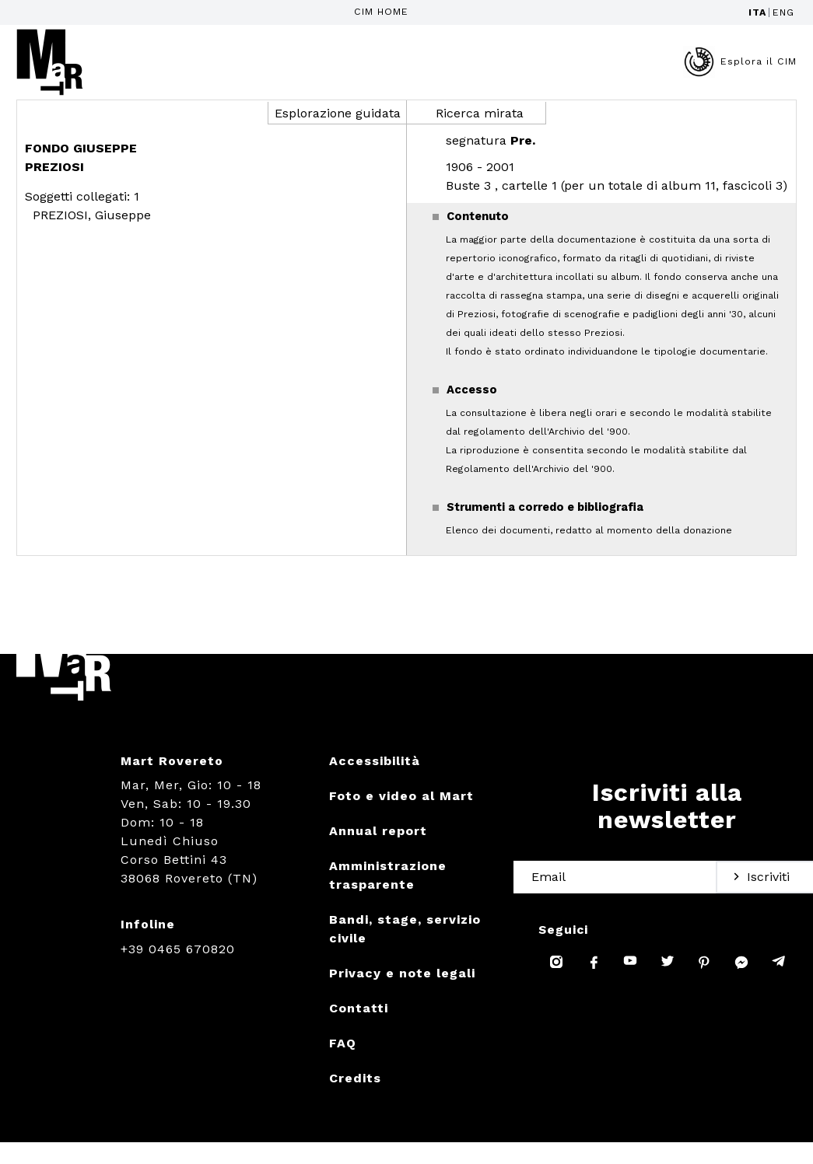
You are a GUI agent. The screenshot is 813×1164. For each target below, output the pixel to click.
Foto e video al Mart (401, 795)
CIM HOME (381, 11)
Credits (355, 1078)
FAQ (342, 1043)
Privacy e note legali (402, 973)
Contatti (358, 1008)
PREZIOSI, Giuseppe (92, 215)
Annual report (378, 830)
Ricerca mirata (480, 113)
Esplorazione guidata (338, 113)
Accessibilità (374, 760)
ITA (757, 12)
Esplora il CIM (740, 62)
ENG (783, 12)
